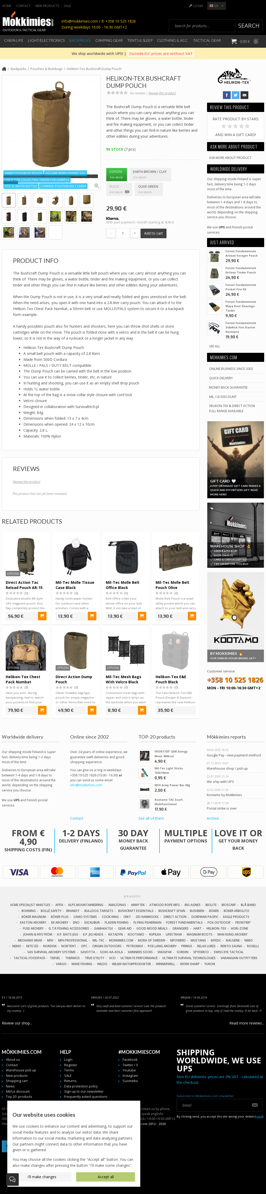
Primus (186, 946)
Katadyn (115, 934)
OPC (84, 946)
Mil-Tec (98, 940)
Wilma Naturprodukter (131, 964)
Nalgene (233, 940)
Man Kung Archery (232, 934)
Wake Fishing (81, 964)
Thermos (72, 958)
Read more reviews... (246, 1023)
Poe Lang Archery (162, 946)
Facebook (130, 1059)
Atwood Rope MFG (164, 905)
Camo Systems (85, 917)
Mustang (198, 940)
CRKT (127, 917)
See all (214, 346)
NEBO (248, 940)
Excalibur (92, 922)
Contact (23, 6)
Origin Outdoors (107, 946)
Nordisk (50, 946)
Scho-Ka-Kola (111, 952)
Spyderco (201, 952)
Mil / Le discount (223, 397)
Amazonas (117, 905)
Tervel (55, 958)
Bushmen (197, 911)
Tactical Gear (207, 40)
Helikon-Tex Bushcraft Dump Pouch (94, 69)
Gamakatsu (103, 928)
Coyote (117, 175)
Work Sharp (190, 964)
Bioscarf (229, 905)
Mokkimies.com (121, 940)
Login (198, 6)
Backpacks (79, 40)
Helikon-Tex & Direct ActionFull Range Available (232, 408)
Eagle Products (236, 917)
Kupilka (155, 934)
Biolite (211, 905)
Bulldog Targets (98, 911)
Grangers (180, 928)
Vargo (61, 964)
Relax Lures (206, 946)
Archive (213, 818)
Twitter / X (130, 1065)
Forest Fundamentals (184, 922)
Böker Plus (60, 917)
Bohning (29, 911)
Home (6, 6)
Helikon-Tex (216, 928)
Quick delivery (221, 378)
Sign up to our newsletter (84, 1091)
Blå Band (248, 905)
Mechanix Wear (30, 940)
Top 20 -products (19, 1096)
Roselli (253, 946)
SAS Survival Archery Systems (51, 952)
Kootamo (136, 934)
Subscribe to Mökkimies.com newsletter (205, 1096)
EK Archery (59, 922)
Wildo (102, 964)
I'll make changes (42, 1176)
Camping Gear (109, 40)
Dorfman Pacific (204, 917)
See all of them (151, 818)
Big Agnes (193, 905)
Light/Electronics (46, 40)
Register (70, 1065)
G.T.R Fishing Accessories (69, 928)
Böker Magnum (34, 917)
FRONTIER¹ (243, 922)
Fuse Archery (33, 928)
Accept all (106, 1176)
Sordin (182, 952)
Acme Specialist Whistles (30, 905)
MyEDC (216, 940)
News (10, 1086)
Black (119, 189)
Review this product (162, 93)
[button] (7, 176)
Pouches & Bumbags (46, 69)
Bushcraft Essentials (136, 911)
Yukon (209, 964)
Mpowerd (178, 940)
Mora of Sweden (151, 940)
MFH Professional (73, 940)
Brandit (72, 911)
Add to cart (153, 233)
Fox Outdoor (219, 922)
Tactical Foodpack (29, 958)
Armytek (138, 905)
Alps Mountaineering (85, 905)
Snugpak (164, 952)
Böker (214, 911)
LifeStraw (174, 934)
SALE (67, 6)
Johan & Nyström (37, 934)
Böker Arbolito (236, 911)
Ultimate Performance (139, 958)
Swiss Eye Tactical (229, 952)
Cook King (110, 917)
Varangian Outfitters (239, 958)
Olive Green (149, 189)
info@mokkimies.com (86, 785)
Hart (198, 928)
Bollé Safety (51, 911)
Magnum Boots (199, 934)
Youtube (129, 1070)
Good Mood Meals (152, 928)
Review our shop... (17, 1023)
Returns (70, 1081)
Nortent (68, 946)
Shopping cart (17, 1081)
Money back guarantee (228, 387)
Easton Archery (33, 922)
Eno (76, 922)
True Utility (94, 958)
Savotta (88, 952)
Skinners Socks (140, 952)
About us (13, 1059)
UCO (112, 958)
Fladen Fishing (117, 922)
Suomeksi (130, 1081)
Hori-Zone (239, 928)
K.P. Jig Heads (93, 934)
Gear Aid (125, 928)
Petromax (135, 946)
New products (47, 6)
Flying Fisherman (147, 922)
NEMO (16, 946)
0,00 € (248, 41)
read (259, 1116)
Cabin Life (13, 40)
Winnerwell (165, 964)
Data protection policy (81, 1086)
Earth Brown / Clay (150, 175)
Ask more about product (230, 158)
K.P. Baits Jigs (67, 934)
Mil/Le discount (18, 1091)
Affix (59, 905)
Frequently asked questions (86, 1096)
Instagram (130, 1075)
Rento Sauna (231, 946)
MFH (50, 940)
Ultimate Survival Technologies (189, 958)
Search (249, 26)
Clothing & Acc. (172, 40)
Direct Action (175, 917)
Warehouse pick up (21, 1070)
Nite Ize (32, 946)
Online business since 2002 (231, 369)
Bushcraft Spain (171, 911)
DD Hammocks (147, 917)
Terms (69, 1070)
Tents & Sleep (139, 40)
